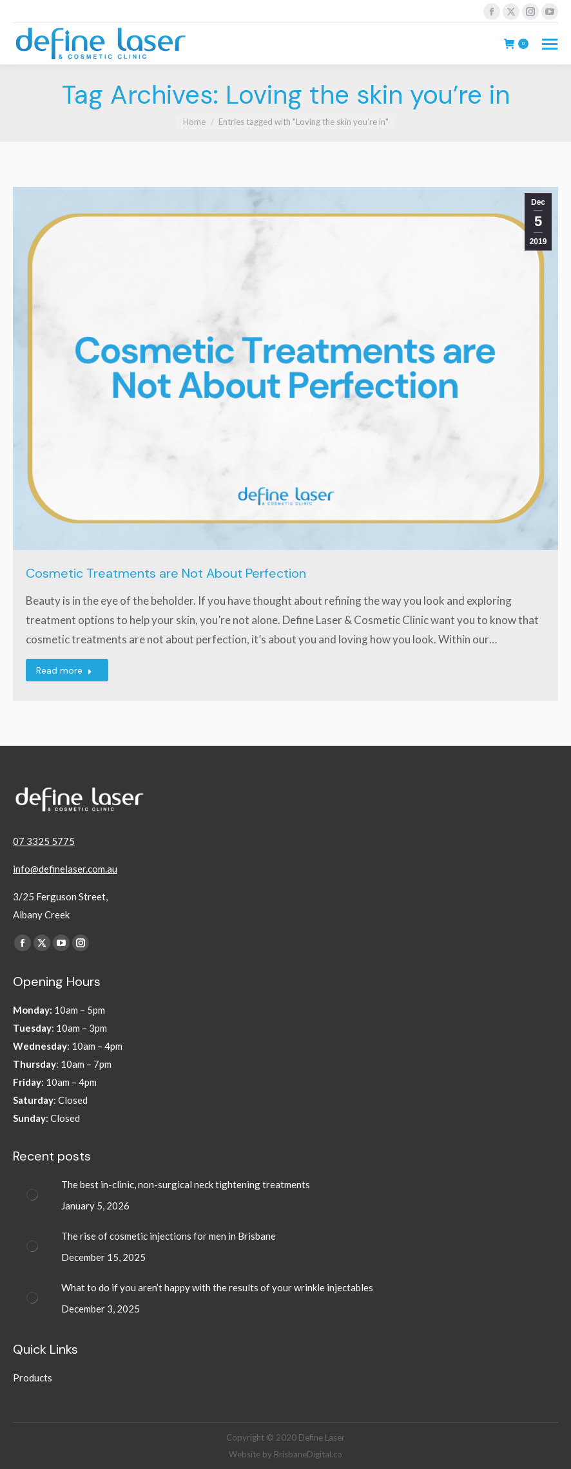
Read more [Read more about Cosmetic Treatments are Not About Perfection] (64, 670)
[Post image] (32, 1194)
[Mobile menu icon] (549, 44)
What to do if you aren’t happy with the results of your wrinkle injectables (218, 1287)
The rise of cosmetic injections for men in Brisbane (169, 1236)
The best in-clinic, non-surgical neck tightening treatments (186, 1184)
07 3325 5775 (44, 841)
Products (32, 1377)
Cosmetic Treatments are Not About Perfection (166, 573)
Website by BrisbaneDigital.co (285, 1454)
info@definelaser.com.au (65, 869)
